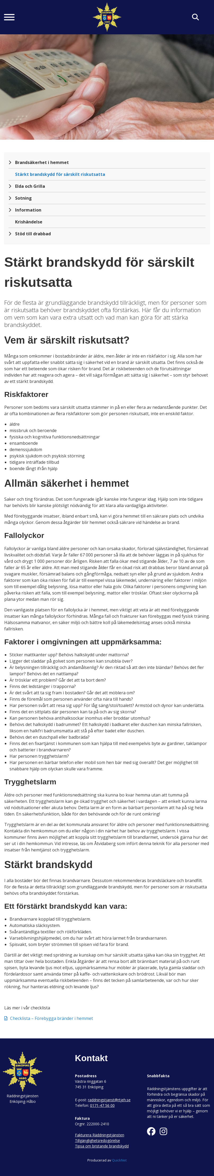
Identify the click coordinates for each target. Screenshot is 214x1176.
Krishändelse (28, 222)
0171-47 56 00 (102, 1105)
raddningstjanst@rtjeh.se (109, 1099)
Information (28, 210)
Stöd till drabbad (33, 234)
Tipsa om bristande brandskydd (102, 1146)
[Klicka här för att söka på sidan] (195, 17)
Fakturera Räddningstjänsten (99, 1134)
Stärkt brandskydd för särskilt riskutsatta (60, 174)
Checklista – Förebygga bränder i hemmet (48, 1018)
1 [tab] (107, 130)
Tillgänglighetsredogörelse (97, 1140)
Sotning (23, 198)
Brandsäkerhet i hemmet (42, 162)
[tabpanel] (107, 87)
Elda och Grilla (30, 186)
